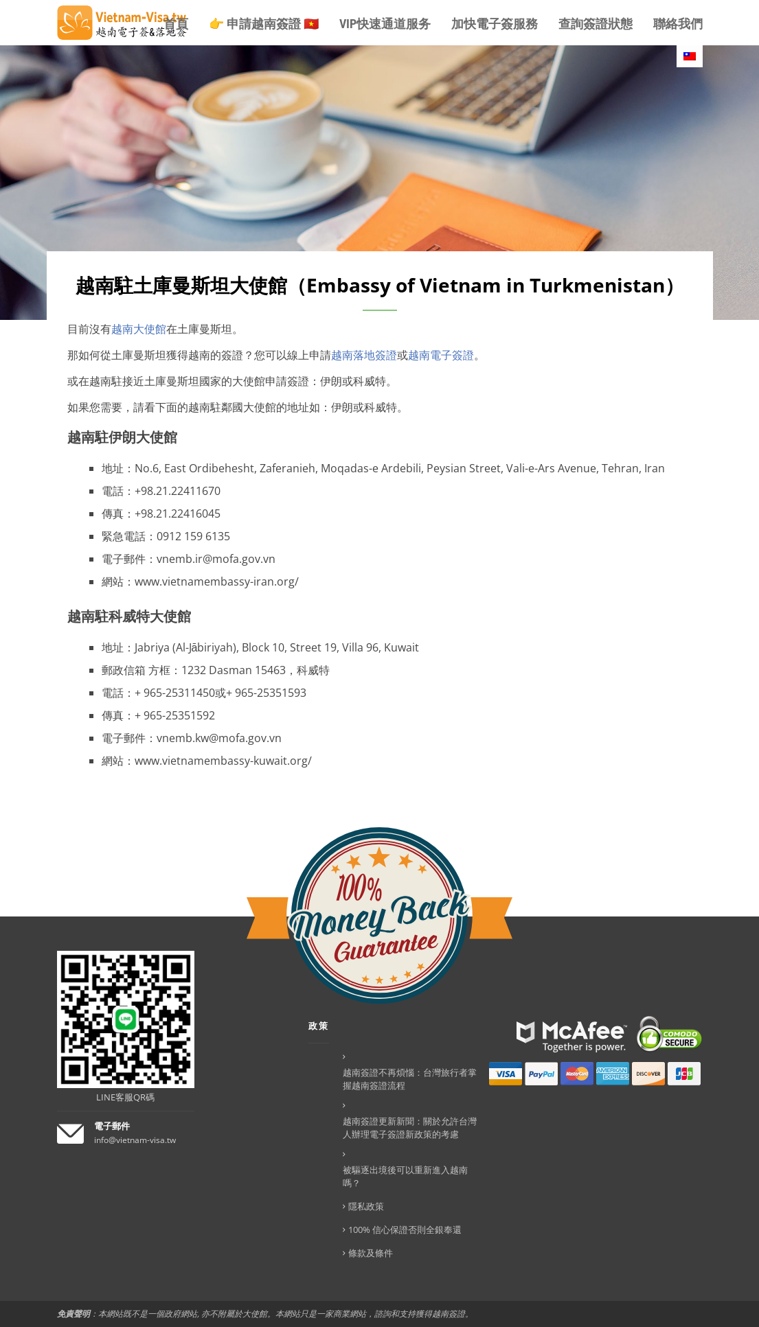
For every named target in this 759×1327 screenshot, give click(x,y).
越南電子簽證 (441, 354)
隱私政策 (366, 1206)
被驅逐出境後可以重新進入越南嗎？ (405, 1176)
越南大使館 (138, 328)
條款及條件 (370, 1253)
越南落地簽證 (364, 354)
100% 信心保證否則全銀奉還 (405, 1229)
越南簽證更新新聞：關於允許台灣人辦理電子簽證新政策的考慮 (410, 1127)
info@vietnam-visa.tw (135, 1140)
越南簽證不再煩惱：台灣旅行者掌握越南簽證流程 (410, 1079)
